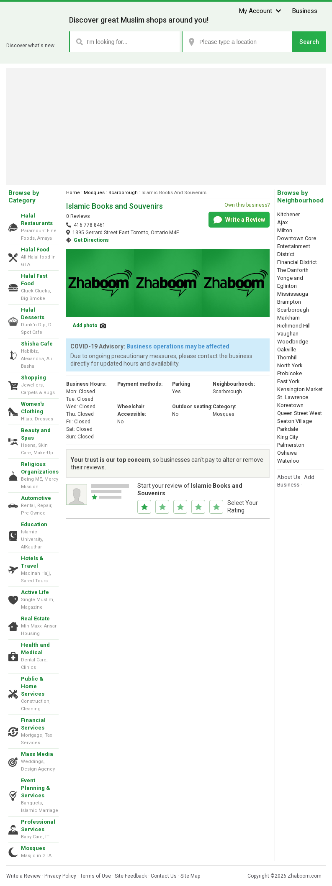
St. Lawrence (292, 397)
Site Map (190, 876)
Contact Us (164, 876)
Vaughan (288, 333)
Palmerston (290, 445)
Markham (288, 318)
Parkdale (287, 429)
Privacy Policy (60, 876)
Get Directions (91, 240)
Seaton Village (294, 421)
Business (304, 11)
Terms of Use (95, 876)
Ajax (282, 222)
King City (287, 437)
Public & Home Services (32, 686)
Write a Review (239, 220)
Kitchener (288, 214)
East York (288, 381)
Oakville (286, 349)
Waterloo (288, 461)
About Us (288, 477)
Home (73, 192)
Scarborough (123, 192)
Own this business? (247, 204)
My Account (255, 11)
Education (34, 524)
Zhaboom (34, 35)
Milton (284, 230)
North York (290, 365)
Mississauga (292, 294)
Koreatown (290, 405)
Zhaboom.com (305, 876)
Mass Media (37, 754)
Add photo (85, 325)
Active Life (35, 592)
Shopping (33, 377)
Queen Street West (299, 413)
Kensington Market (300, 389)
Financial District (297, 262)
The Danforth (293, 270)
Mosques (33, 848)
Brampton (289, 302)
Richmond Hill (294, 326)
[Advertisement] (166, 126)
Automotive (36, 498)
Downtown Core (296, 238)
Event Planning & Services (35, 788)
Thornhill (287, 357)
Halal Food (35, 249)
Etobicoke (289, 373)
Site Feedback (131, 876)
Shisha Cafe (37, 344)
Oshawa (287, 453)
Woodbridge (292, 341)
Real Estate (35, 618)
